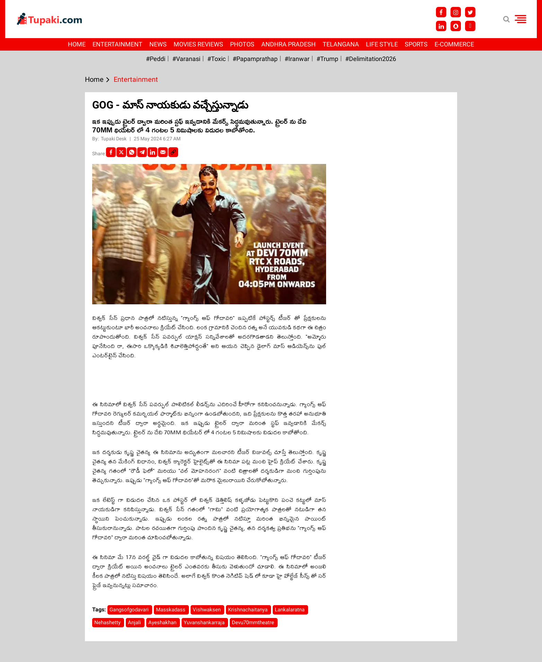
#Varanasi (186, 58)
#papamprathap (255, 58)
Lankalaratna (290, 610)
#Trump (327, 58)
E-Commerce (454, 44)
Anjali (135, 622)
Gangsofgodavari (130, 610)
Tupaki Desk (114, 138)
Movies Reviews (198, 44)
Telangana (341, 44)
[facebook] (111, 152)
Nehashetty (108, 622)
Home (77, 44)
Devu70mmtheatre (254, 622)
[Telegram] (142, 152)
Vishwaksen (207, 610)
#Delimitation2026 (370, 58)
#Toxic (216, 58)
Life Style (382, 44)
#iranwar (297, 58)
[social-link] (173, 152)
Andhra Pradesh (288, 44)
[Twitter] (121, 152)
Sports (416, 44)
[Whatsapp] (131, 152)
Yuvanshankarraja (205, 622)
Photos (242, 44)
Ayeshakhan (163, 622)
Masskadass (171, 610)
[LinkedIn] (152, 152)
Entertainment (117, 44)
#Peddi (155, 58)
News (158, 44)
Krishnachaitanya (248, 610)
